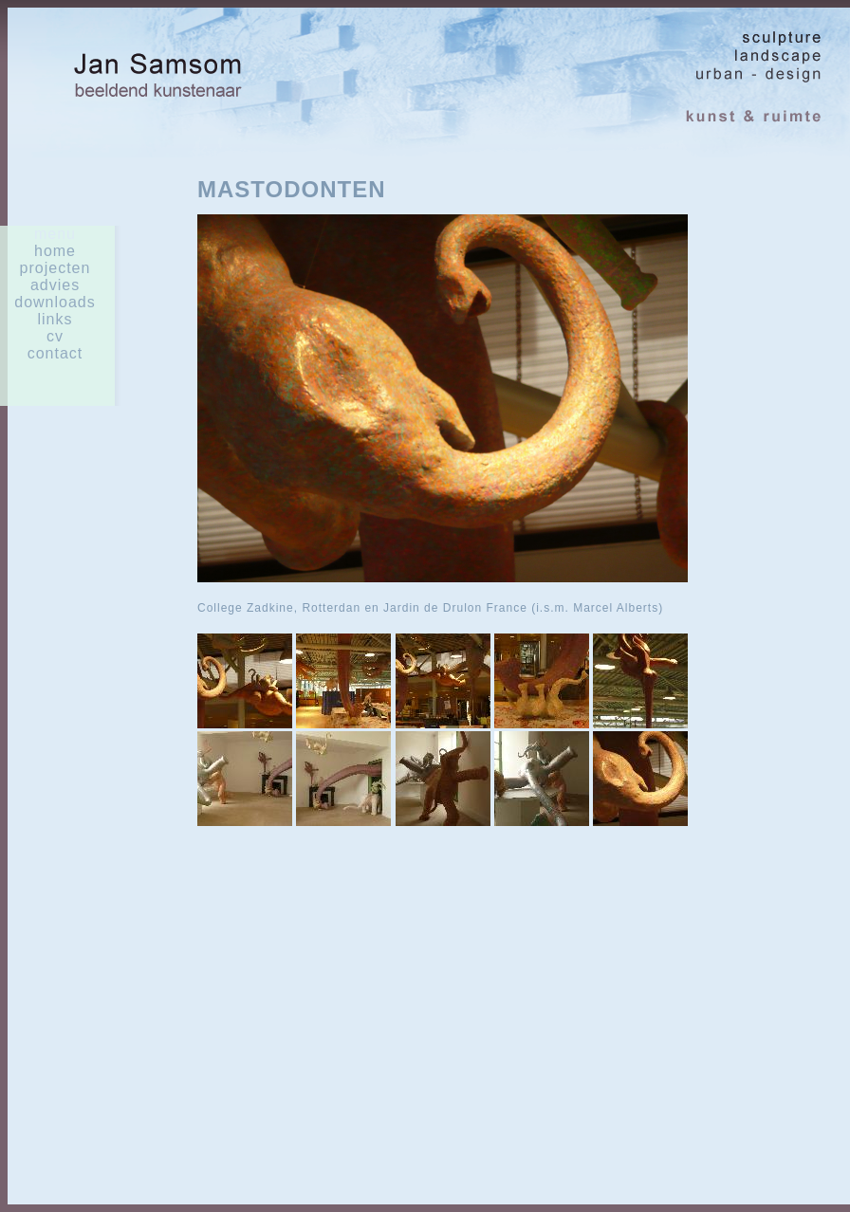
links (54, 319)
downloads (55, 302)
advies (55, 285)
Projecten (55, 268)
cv (55, 336)
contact (55, 353)
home (55, 251)
